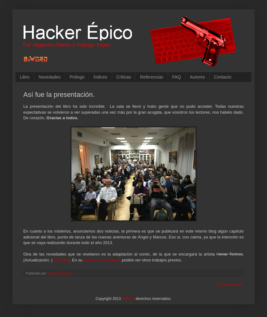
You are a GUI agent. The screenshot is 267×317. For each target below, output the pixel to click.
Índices (100, 77)
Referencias (151, 77)
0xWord (128, 299)
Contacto (222, 77)
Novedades (49, 77)
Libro (24, 77)
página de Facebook (102, 260)
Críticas (123, 77)
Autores (197, 77)
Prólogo (77, 77)
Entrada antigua (229, 284)
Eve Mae (61, 260)
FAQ (176, 77)
